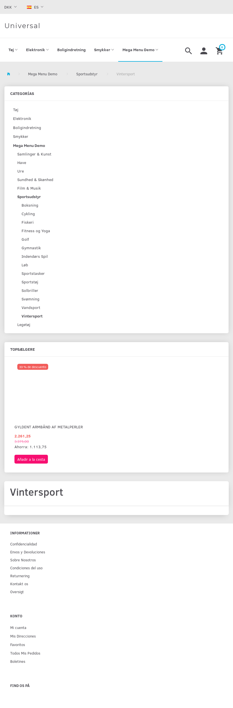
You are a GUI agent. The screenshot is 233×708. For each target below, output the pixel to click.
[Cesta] (220, 50)
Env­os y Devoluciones (27, 551)
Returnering (19, 575)
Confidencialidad (23, 543)
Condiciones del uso (26, 567)
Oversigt (17, 591)
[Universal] (22, 26)
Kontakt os (19, 583)
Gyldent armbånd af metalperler (48, 426)
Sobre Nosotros (23, 559)
